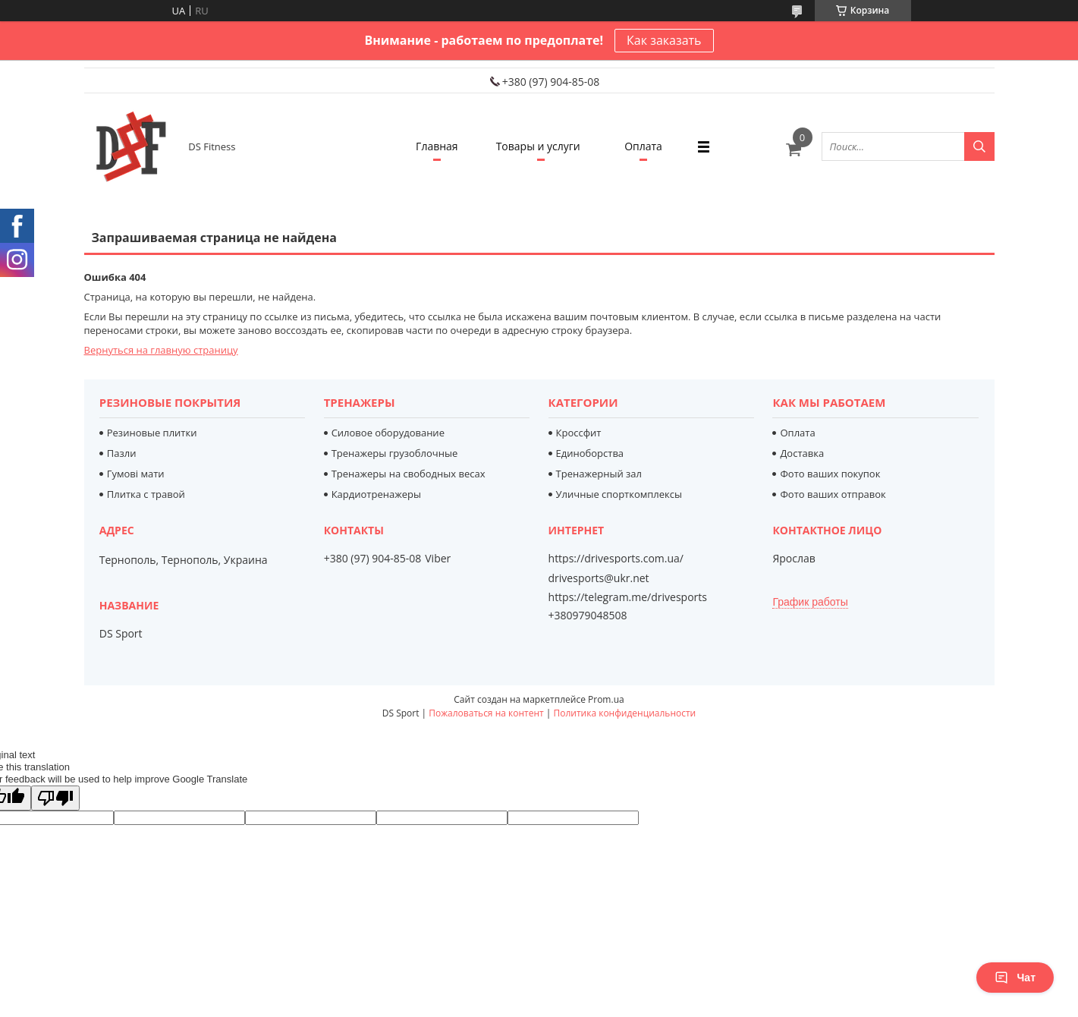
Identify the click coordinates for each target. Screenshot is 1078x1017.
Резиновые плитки (152, 432)
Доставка (802, 453)
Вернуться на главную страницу (161, 350)
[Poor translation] (55, 798)
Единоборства (590, 453)
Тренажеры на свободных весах (409, 473)
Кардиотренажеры (376, 494)
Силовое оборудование (388, 432)
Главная (437, 146)
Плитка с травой (146, 494)
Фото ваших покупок (830, 473)
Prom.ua (606, 699)
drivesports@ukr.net (598, 578)
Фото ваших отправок (832, 494)
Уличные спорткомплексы (619, 494)
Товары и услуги (538, 146)
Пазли (122, 453)
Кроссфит (579, 432)
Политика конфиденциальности (624, 713)
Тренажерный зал (599, 473)
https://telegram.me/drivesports (627, 597)
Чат (1015, 977)
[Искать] (979, 146)
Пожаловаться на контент (486, 713)
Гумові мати (136, 473)
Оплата (643, 146)
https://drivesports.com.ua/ (616, 558)
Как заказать (664, 40)
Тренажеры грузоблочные (395, 453)
